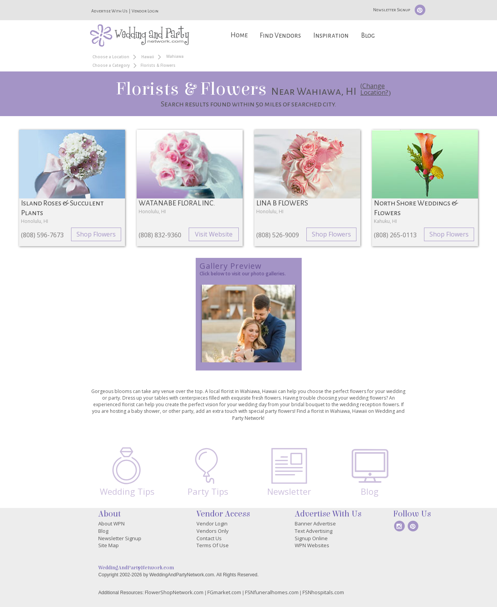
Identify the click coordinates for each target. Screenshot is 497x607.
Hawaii (147, 56)
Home (239, 35)
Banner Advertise (315, 523)
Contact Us (209, 538)
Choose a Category (111, 65)
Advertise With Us (109, 11)
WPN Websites (312, 545)
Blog (368, 35)
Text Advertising (313, 530)
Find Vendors (280, 35)
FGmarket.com (224, 592)
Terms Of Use (212, 545)
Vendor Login (145, 11)
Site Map (108, 545)
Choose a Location (110, 56)
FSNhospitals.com (323, 592)
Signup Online (311, 538)
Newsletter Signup (391, 9)
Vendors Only (212, 530)
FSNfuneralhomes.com (272, 592)
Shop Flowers (96, 234)
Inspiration (331, 35)
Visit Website (214, 234)
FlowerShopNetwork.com (174, 592)
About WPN (111, 523)
